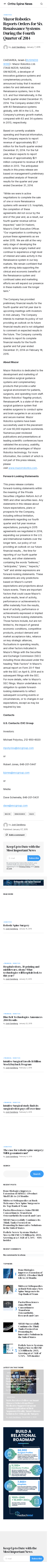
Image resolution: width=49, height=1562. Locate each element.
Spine (9, 1373)
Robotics (8, 15)
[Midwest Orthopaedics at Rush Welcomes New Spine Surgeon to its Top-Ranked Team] (8, 1289)
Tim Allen (12, 1390)
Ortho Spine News (20, 4)
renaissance (20, 814)
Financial (8, 963)
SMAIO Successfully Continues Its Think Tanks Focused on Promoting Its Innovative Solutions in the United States (22, 1224)
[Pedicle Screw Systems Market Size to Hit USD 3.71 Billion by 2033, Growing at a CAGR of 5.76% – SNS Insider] (8, 1349)
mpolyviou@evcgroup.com (18, 748)
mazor (7, 814)
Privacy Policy (24, 866)
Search (6, 1166)
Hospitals (11, 1397)
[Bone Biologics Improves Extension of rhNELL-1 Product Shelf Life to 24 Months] (8, 1273)
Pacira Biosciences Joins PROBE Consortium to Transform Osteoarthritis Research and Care (22, 1213)
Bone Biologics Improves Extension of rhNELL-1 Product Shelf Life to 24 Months (20, 1194)
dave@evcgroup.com (15, 805)
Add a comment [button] (16, 835)
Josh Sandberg (14, 1417)
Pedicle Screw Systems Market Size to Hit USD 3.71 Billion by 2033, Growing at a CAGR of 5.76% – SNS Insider (22, 1236)
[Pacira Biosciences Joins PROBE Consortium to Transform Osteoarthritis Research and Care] (8, 1306)
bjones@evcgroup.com (16, 772)
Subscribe (34, 858)
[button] (5, 3)
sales (31, 814)
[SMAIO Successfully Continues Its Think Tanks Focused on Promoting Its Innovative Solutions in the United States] (8, 1327)
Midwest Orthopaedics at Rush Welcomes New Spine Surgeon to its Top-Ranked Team (21, 1203)
